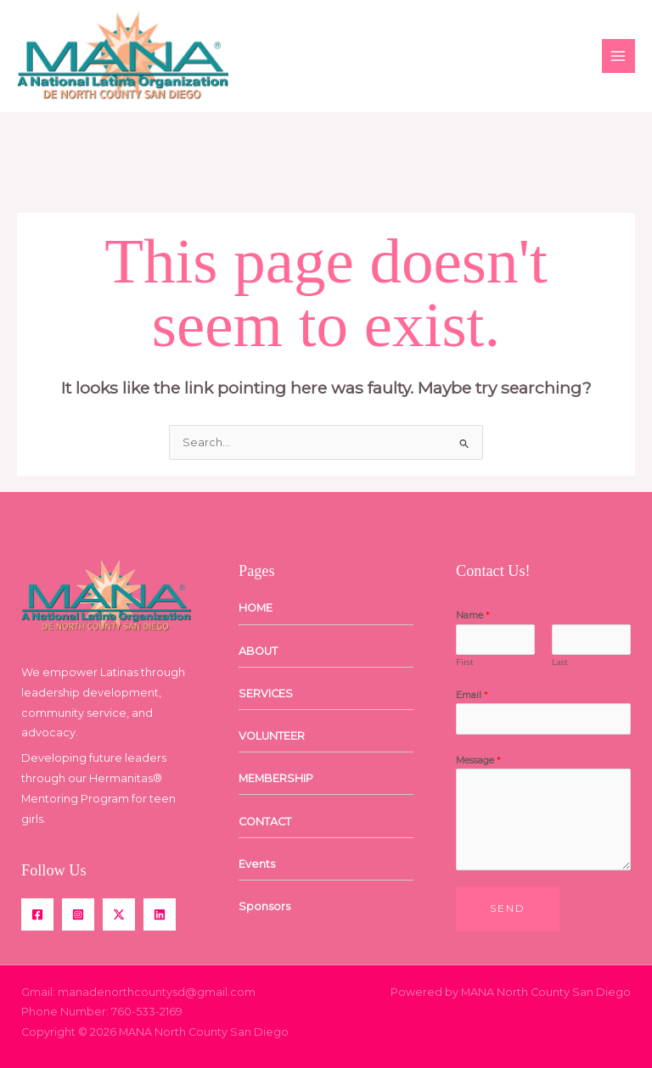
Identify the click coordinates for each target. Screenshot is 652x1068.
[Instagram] (78, 914)
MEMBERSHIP (276, 778)
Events (257, 864)
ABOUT (258, 651)
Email (472, 695)
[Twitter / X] (119, 914)
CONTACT (265, 821)
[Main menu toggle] (618, 55)
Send (508, 908)
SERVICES (266, 693)
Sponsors (264, 906)
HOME (256, 607)
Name (473, 615)
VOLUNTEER (272, 736)
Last (560, 662)
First (465, 662)
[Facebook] (37, 914)
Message (478, 760)
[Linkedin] (159, 914)
